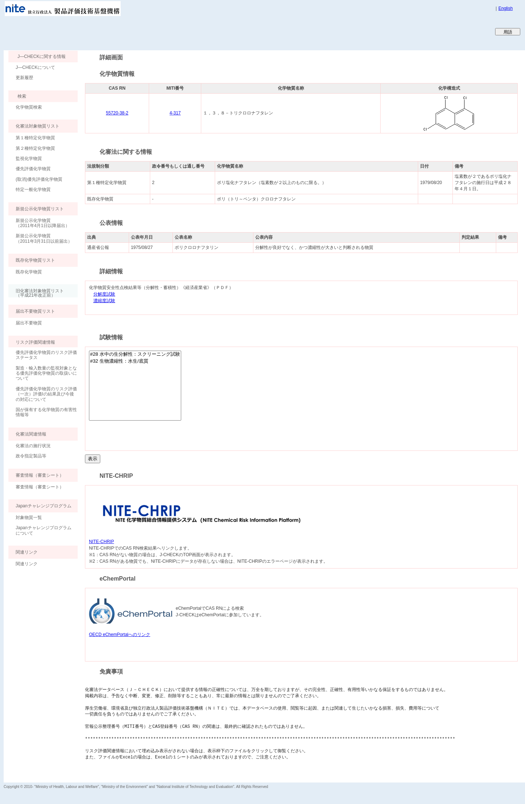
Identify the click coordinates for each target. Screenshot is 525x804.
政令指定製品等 (31, 455)
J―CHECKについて (35, 67)
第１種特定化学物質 (35, 137)
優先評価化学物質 (33, 168)
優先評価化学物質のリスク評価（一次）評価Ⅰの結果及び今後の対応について (46, 394)
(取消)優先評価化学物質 (39, 179)
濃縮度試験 (104, 301)
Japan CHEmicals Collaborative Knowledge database (92, 31)
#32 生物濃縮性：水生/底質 (135, 361)
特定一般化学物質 (33, 189)
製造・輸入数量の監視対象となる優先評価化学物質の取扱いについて (46, 373)
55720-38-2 (117, 113)
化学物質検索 (29, 107)
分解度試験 (104, 294)
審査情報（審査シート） (40, 486)
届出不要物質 (29, 322)
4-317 (175, 113)
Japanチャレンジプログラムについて (43, 530)
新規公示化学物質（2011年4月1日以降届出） (43, 223)
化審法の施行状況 (33, 445)
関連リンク (27, 563)
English (505, 8)
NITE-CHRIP (101, 541)
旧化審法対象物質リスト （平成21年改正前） (36, 292)
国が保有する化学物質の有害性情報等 (46, 412)
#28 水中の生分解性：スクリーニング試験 (135, 354)
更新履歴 (24, 77)
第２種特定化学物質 (35, 148)
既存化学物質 (29, 271)
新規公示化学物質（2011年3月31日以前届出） (44, 238)
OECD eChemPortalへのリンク (119, 634)
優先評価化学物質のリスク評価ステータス (46, 355)
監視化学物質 (29, 158)
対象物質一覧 (29, 517)
